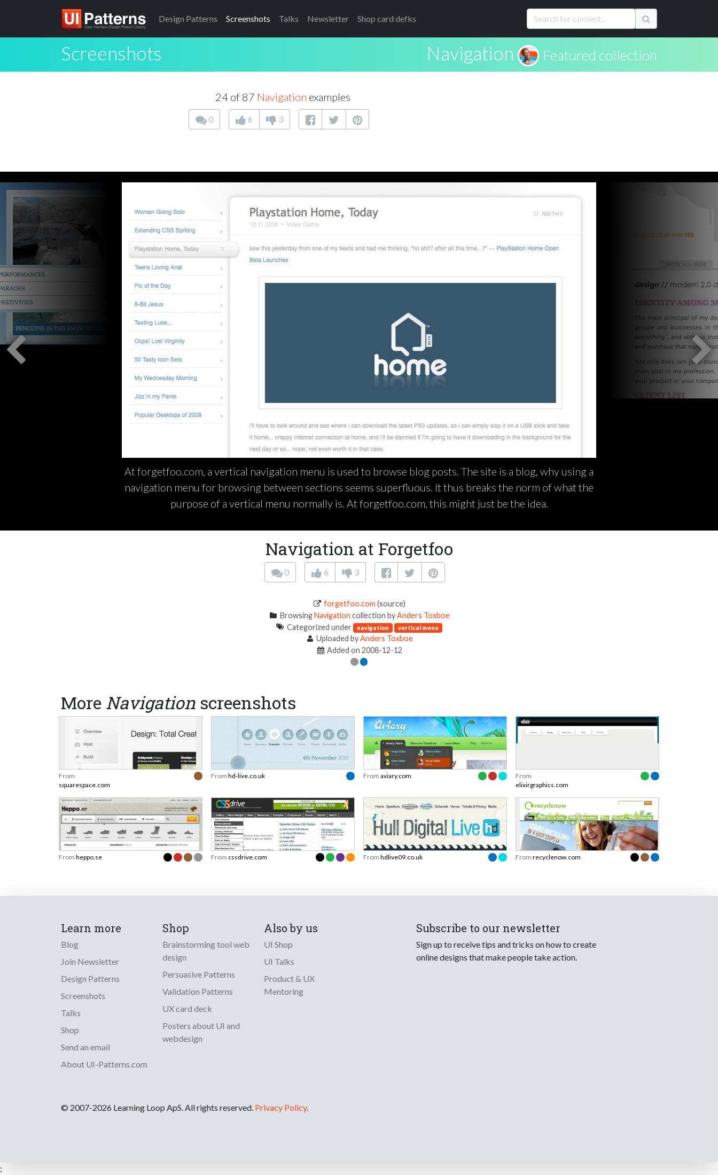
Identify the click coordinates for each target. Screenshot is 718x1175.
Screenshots (248, 18)
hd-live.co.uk (246, 776)
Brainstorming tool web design (205, 950)
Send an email (85, 1047)
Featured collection (600, 55)
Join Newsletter (90, 961)
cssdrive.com (247, 857)
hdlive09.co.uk (401, 857)
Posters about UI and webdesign (201, 1031)
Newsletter (328, 18)
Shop (70, 1030)
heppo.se (89, 857)
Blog (70, 944)
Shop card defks (386, 18)
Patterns (188, 18)
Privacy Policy (281, 1107)
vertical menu (418, 627)
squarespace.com (84, 785)
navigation (373, 627)
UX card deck (187, 1008)
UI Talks (279, 961)
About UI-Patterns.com (104, 1064)
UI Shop (278, 944)
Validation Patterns (197, 991)
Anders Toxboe (423, 615)
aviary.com (395, 776)
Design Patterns (90, 978)
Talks (289, 18)
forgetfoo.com (350, 603)
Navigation (470, 53)
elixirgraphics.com (542, 785)
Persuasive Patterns (198, 974)
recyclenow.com (557, 857)
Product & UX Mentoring (289, 984)
